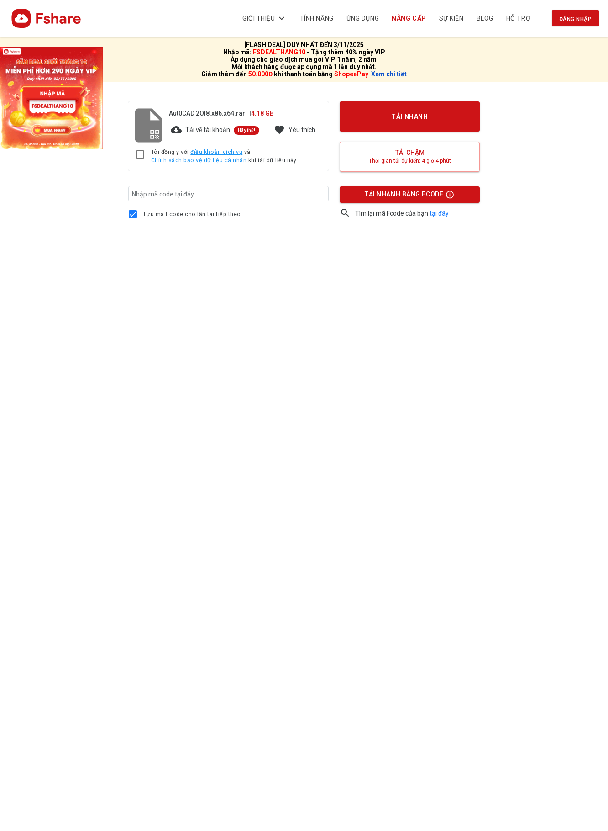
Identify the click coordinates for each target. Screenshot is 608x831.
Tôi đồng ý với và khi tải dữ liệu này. (224, 156)
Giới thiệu (264, 18)
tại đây (439, 213)
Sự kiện (451, 18)
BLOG (485, 18)
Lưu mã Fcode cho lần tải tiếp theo (192, 214)
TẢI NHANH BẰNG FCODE (405, 196)
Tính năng (317, 18)
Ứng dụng (362, 18)
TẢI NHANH (410, 116)
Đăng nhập (575, 19)
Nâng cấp (409, 18)
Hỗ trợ (518, 18)
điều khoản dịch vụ (216, 152)
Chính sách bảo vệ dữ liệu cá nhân (198, 160)
